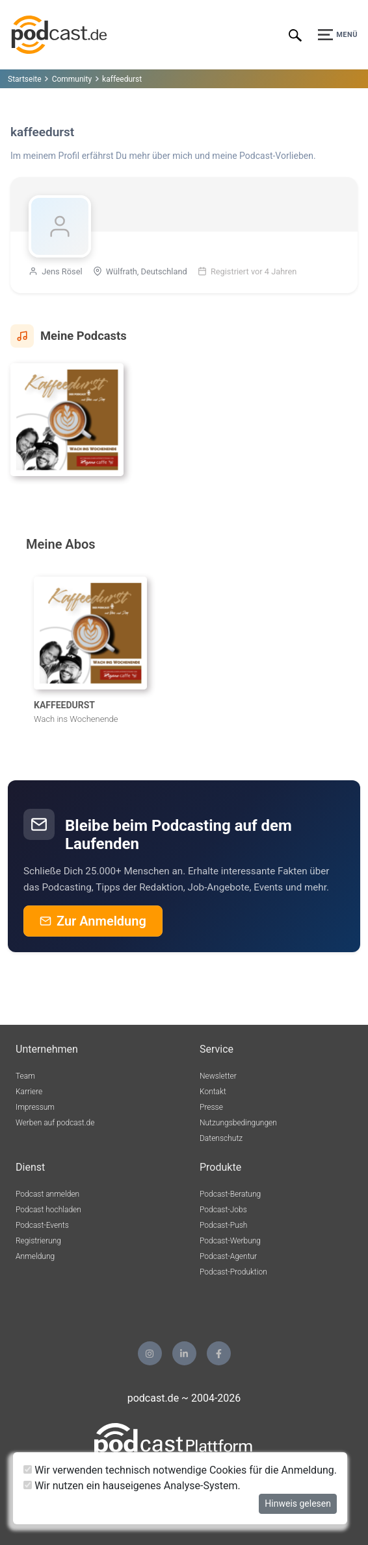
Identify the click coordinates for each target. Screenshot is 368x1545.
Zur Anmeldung (93, 921)
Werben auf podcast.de (55, 1122)
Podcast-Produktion (233, 1271)
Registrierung (38, 1240)
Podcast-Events (42, 1225)
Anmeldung (35, 1256)
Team (25, 1076)
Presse (211, 1107)
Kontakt (213, 1091)
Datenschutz (221, 1138)
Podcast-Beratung (230, 1194)
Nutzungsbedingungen (238, 1122)
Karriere (29, 1091)
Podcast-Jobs (223, 1209)
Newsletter (218, 1076)
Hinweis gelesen (298, 1503)
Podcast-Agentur (228, 1256)
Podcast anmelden (47, 1194)
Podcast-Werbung (230, 1240)
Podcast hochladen (48, 1209)
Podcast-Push (223, 1225)
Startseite (25, 79)
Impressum (35, 1107)
